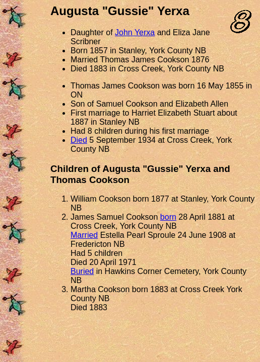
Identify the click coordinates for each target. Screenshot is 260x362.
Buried (82, 271)
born (168, 217)
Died (79, 140)
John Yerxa (135, 32)
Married (84, 235)
